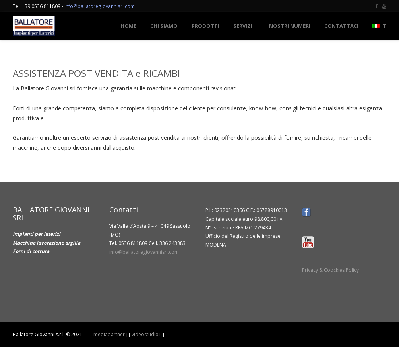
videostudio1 (146, 334)
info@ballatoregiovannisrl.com (99, 6)
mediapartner (109, 334)
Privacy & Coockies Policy (330, 270)
